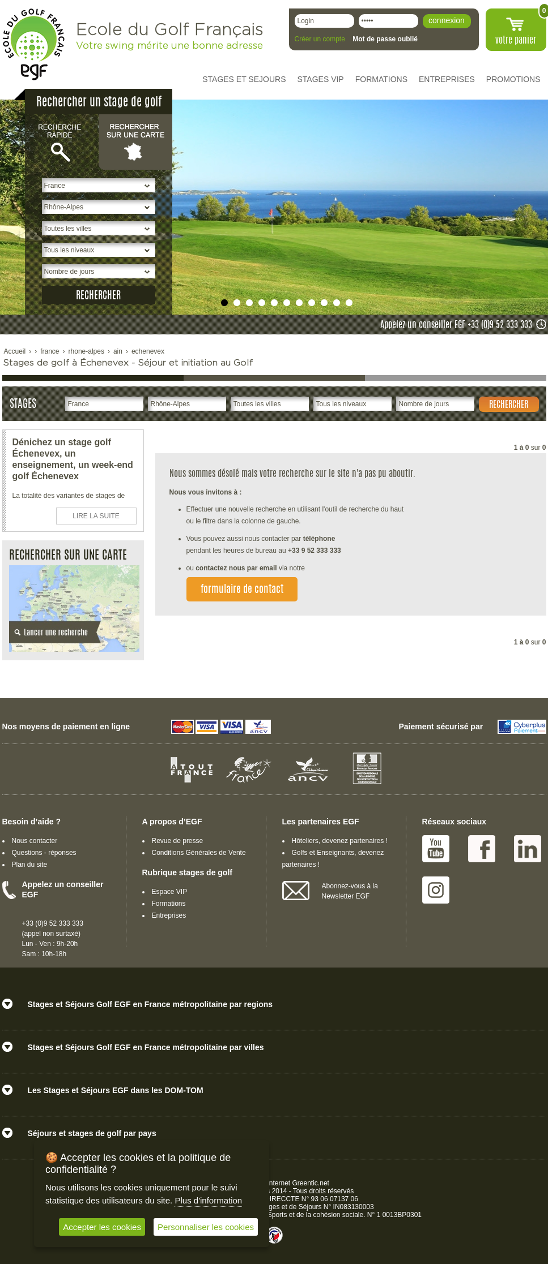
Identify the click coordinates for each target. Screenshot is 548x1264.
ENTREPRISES (447, 79)
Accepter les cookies (102, 1227)
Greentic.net (310, 1183)
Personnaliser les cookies (206, 1227)
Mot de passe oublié (385, 39)
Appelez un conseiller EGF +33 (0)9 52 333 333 (456, 325)
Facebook (481, 848)
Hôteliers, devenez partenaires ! (340, 841)
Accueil (15, 351)
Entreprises (169, 915)
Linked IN (527, 848)
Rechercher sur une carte (135, 141)
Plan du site (30, 865)
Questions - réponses (44, 853)
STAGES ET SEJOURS (244, 79)
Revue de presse (177, 841)
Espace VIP (170, 892)
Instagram (435, 890)
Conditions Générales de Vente (199, 853)
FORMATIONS (381, 79)
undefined (224, 302)
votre (515, 40)
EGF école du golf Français (33, 44)
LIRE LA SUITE (96, 516)
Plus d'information (208, 1200)
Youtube (435, 848)
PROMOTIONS (513, 79)
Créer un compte (320, 39)
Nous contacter (35, 841)
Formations (169, 904)
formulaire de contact (242, 590)
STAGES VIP (321, 79)
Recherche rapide (62, 141)
